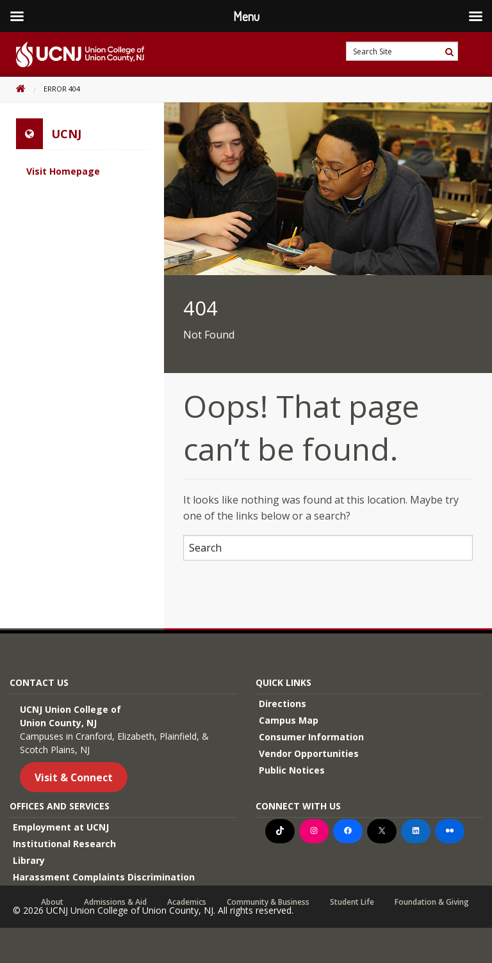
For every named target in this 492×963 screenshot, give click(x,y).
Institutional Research (64, 844)
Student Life (352, 902)
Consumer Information (311, 737)
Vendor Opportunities (309, 753)
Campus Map (288, 720)
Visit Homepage (63, 171)
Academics (186, 902)
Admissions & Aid (115, 902)
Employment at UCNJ (61, 827)
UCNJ (66, 133)
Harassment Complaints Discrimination (104, 877)
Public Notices (292, 770)
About (52, 902)
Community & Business (268, 902)
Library (29, 860)
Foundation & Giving (432, 902)
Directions (282, 703)
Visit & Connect (74, 777)
